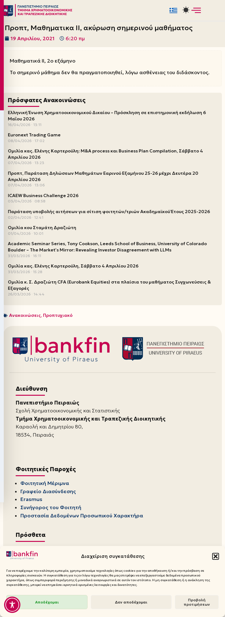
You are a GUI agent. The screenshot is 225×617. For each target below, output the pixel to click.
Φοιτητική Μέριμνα (44, 483)
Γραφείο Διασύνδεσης (48, 491)
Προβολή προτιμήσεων (197, 602)
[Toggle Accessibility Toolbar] (12, 604)
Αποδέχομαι (47, 602)
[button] (215, 556)
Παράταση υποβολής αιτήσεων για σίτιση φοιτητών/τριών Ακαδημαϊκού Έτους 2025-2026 (109, 211)
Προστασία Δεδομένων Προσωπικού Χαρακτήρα (81, 515)
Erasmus (31, 499)
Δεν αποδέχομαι (131, 602)
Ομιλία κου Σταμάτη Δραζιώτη (42, 227)
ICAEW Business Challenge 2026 (43, 195)
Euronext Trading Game (34, 135)
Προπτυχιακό (57, 315)
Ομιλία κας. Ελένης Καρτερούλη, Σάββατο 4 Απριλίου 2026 (73, 266)
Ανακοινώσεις (25, 315)
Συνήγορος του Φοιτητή (50, 507)
